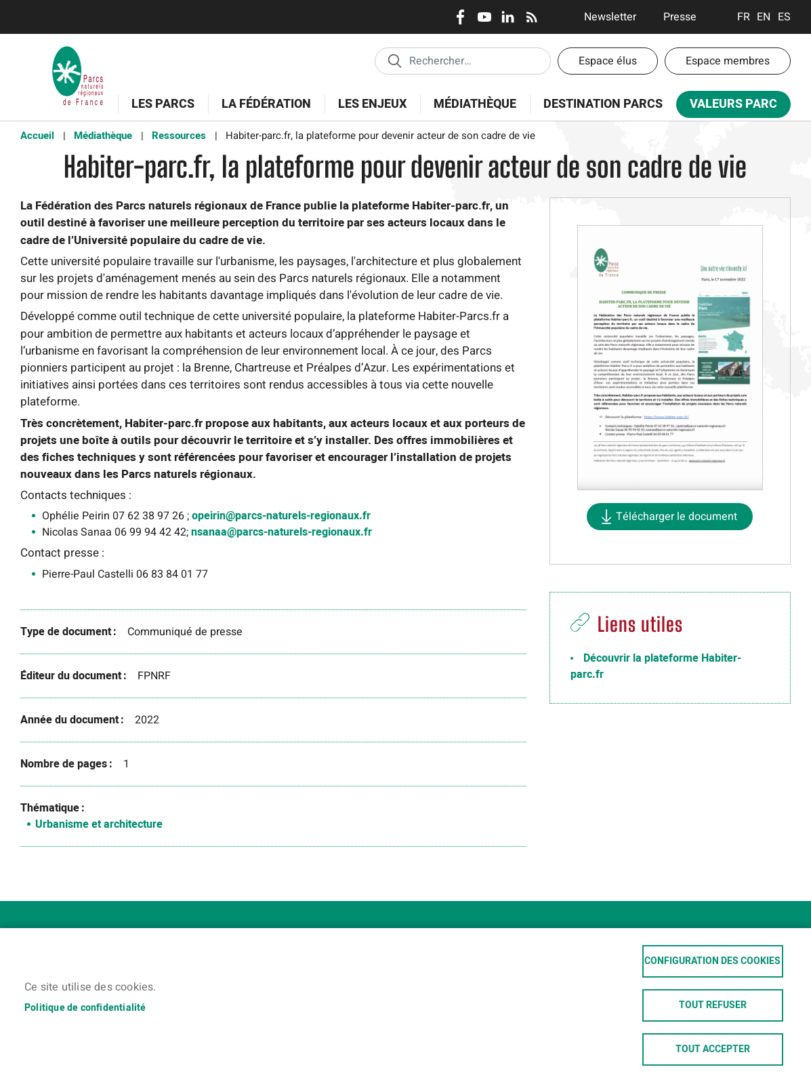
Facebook (460, 17)
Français (743, 17)
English (764, 17)
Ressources (179, 135)
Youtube (484, 17)
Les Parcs (158, 111)
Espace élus (608, 61)
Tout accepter (712, 1049)
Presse (679, 17)
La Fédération (262, 111)
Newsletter (610, 17)
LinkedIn (508, 17)
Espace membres (728, 61)
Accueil (37, 135)
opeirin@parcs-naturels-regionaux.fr (281, 516)
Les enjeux (368, 111)
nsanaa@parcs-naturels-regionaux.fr (281, 532)
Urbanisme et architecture (99, 824)
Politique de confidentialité (85, 1008)
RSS (531, 17)
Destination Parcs (603, 104)
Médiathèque (475, 104)
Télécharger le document (676, 516)
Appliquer (394, 60)
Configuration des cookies (712, 961)
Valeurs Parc (729, 107)
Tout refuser (713, 1005)
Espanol (784, 17)
